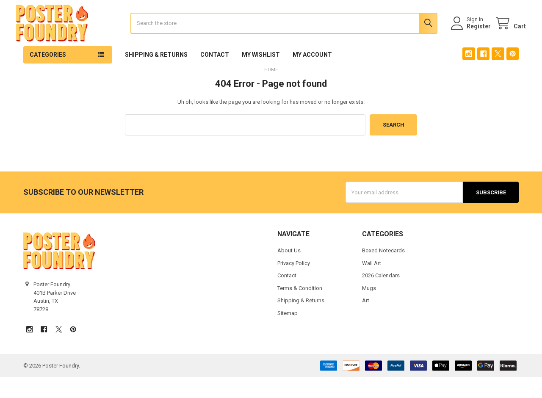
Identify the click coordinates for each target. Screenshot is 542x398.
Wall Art (371, 284)
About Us (289, 271)
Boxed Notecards (383, 271)
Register (471, 36)
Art (365, 321)
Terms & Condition (299, 309)
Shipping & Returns (156, 75)
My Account (312, 75)
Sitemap (287, 334)
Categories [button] (48, 75)
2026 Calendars (381, 296)
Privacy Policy (293, 284)
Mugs (369, 309)
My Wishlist (261, 75)
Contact (214, 75)
